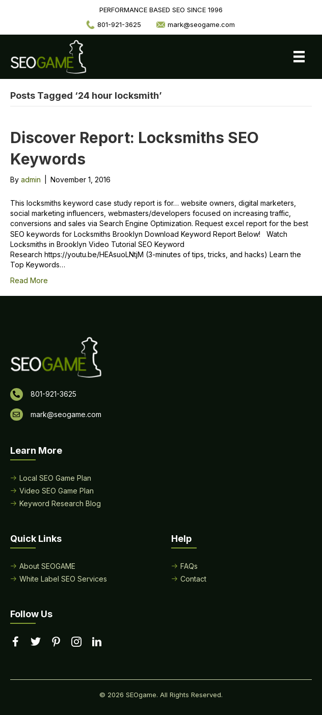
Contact (193, 578)
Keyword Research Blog (60, 503)
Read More (29, 280)
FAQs (189, 566)
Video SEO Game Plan (56, 490)
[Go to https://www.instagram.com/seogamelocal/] (76, 643)
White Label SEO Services (63, 578)
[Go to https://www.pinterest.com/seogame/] (56, 643)
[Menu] (299, 56)
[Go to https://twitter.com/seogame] (36, 642)
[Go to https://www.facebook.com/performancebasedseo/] (15, 642)
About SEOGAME (47, 566)
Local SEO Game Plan (55, 478)
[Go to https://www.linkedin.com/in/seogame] (97, 643)
